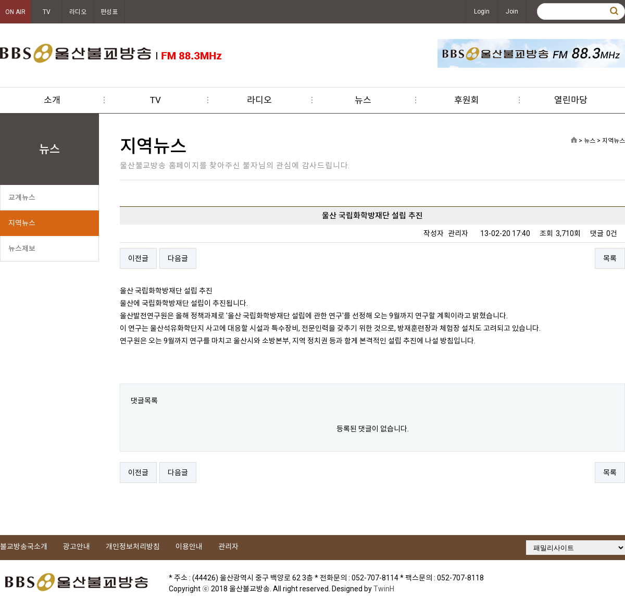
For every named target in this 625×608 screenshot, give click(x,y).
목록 (610, 258)
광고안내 (76, 546)
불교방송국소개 (23, 546)
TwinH (383, 589)
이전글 (138, 258)
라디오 (77, 12)
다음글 (178, 258)
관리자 (228, 546)
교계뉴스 (21, 197)
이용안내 (189, 546)
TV (47, 12)
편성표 (109, 12)
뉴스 (363, 100)
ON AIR (15, 12)
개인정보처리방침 (133, 546)
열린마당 (571, 100)
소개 (52, 100)
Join (512, 11)
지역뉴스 (21, 223)
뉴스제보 (21, 248)
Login (482, 11)
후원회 (466, 100)
